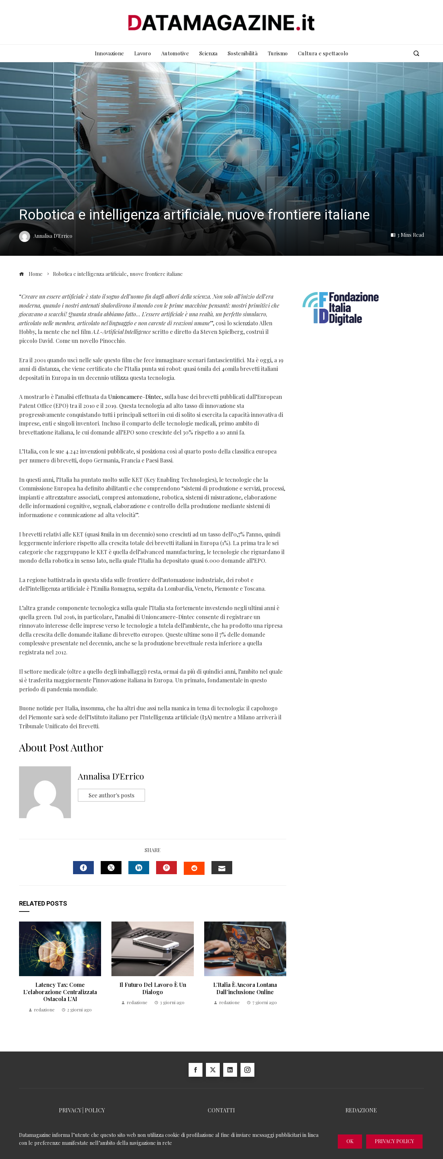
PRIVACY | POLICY (82, 1110)
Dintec (153, 396)
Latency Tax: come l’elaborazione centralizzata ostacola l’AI (60, 992)
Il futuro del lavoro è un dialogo (152, 988)
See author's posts (111, 795)
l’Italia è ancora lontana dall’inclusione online (245, 988)
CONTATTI (221, 1110)
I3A (206, 717)
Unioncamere (125, 396)
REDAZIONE (361, 1110)
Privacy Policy (394, 1141)
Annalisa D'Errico (111, 776)
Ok (349, 1141)
